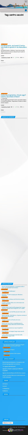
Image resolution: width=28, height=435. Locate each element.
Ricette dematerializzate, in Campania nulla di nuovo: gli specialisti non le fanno (13, 287)
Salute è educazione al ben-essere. (12, 353)
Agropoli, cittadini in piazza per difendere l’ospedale (12, 295)
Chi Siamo (5, 384)
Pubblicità (5, 391)
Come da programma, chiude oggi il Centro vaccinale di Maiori (13, 96)
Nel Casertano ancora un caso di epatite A (12, 328)
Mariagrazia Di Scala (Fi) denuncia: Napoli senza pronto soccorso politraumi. (13, 345)
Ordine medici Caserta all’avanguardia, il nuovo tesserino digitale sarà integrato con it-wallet (13, 308)
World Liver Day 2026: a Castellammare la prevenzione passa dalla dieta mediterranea (13, 324)
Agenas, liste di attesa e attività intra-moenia (13, 299)
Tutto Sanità (7, 427)
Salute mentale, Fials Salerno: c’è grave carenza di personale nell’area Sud (14, 316)
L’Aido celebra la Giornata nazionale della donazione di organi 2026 (12, 335)
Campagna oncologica (8, 349)
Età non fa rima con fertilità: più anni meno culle (13, 312)
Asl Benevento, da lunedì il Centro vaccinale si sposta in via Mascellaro (14, 46)
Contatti (5, 386)
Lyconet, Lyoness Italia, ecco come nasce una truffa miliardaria (13, 303)
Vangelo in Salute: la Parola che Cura (11, 320)
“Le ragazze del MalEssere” (8, 291)
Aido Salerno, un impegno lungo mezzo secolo (13, 331)
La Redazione (4, 98)
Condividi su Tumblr (5, 57)
